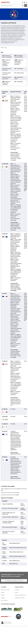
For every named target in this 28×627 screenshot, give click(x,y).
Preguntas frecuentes (20, 597)
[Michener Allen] (18, 609)
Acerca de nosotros (5, 589)
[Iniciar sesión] (24, 2)
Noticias (3, 595)
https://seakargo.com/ (14, 560)
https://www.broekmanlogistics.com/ (17, 547)
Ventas (16, 592)
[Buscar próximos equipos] (12, 5)
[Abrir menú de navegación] (26, 2)
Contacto (3, 597)
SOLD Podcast (4, 600)
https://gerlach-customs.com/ (16, 551)
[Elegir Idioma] (22, 2)
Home (2, 47)
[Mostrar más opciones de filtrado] (25, 5)
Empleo (2, 592)
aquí (15, 100)
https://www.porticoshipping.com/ (17, 556)
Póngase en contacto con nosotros (15, 580)
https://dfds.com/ (13, 563)
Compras (17, 589)
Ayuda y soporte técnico (20, 595)
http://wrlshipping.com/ (14, 543)
